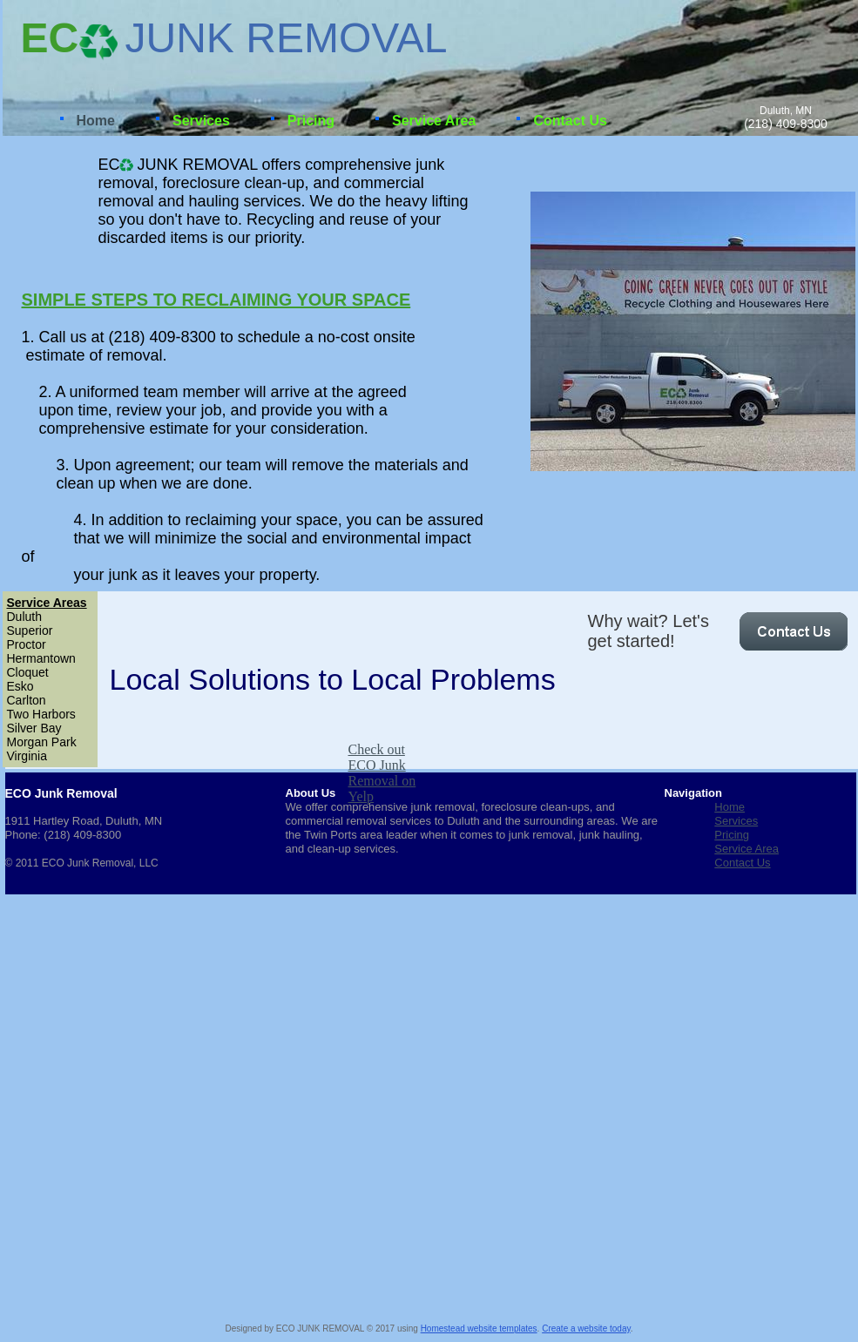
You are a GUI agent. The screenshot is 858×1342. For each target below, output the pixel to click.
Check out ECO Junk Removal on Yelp (382, 773)
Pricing (731, 834)
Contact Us (742, 862)
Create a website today (586, 1328)
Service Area (746, 848)
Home (729, 806)
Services (736, 820)
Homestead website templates (479, 1328)
